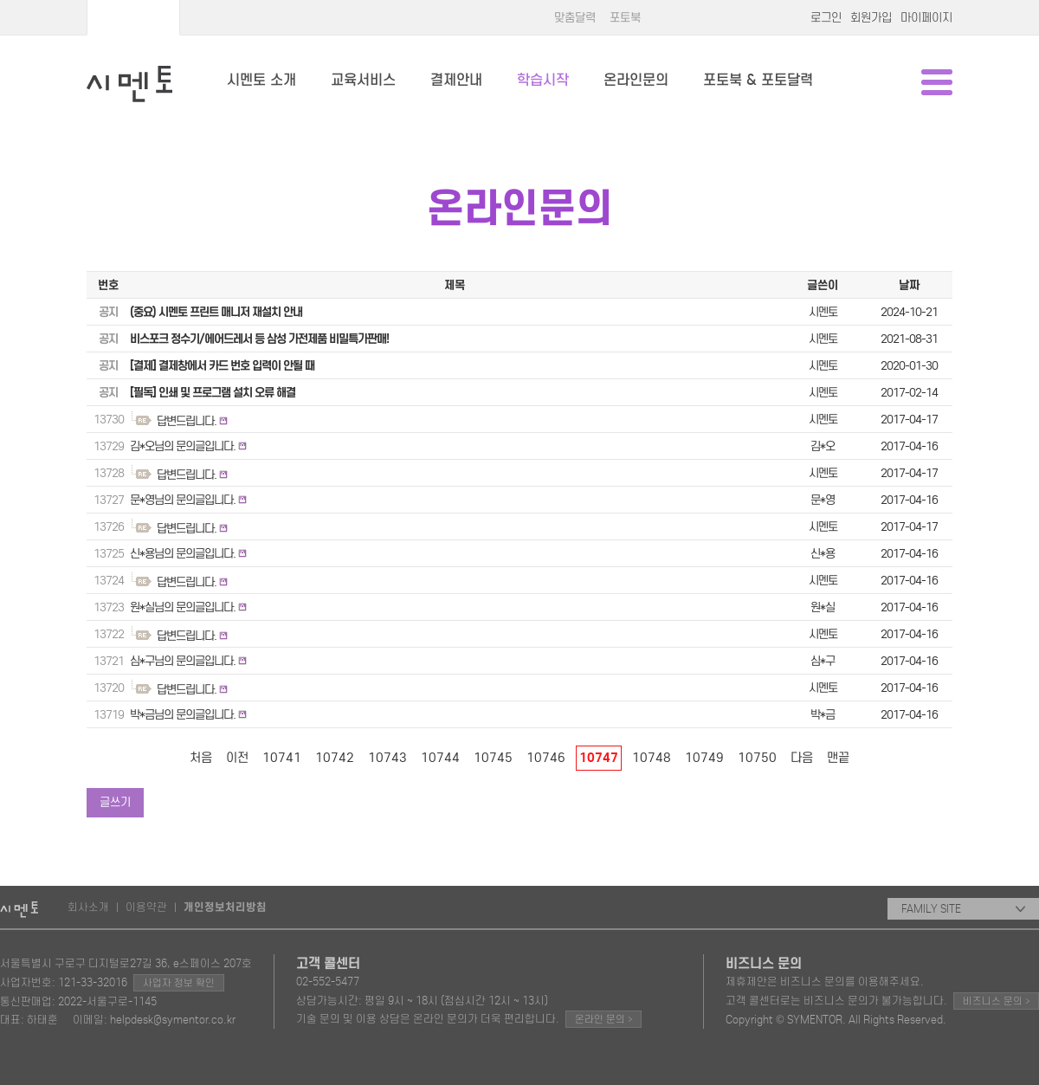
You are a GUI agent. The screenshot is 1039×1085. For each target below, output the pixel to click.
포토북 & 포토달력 (758, 80)
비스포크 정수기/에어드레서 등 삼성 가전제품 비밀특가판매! (259, 339)
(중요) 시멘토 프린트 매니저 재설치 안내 (216, 312)
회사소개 (88, 907)
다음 (802, 757)
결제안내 (456, 80)
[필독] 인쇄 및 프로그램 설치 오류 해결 (212, 392)
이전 (237, 757)
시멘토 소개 (261, 80)
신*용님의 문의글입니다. (183, 553)
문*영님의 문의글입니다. (183, 500)
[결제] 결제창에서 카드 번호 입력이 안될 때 (222, 365)
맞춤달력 (575, 17)
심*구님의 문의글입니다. (183, 661)
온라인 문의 (603, 1018)
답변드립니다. (186, 421)
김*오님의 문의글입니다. (183, 446)
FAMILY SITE (963, 908)
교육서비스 (363, 80)
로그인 (826, 17)
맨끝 (838, 757)
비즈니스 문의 (996, 1000)
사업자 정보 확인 (179, 983)
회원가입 (871, 17)
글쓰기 (115, 802)
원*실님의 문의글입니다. (183, 607)
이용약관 (146, 907)
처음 (201, 757)
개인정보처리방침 (225, 907)
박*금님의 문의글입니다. (183, 714)
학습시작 (543, 80)
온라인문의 (635, 80)
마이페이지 (926, 17)
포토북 (625, 17)
